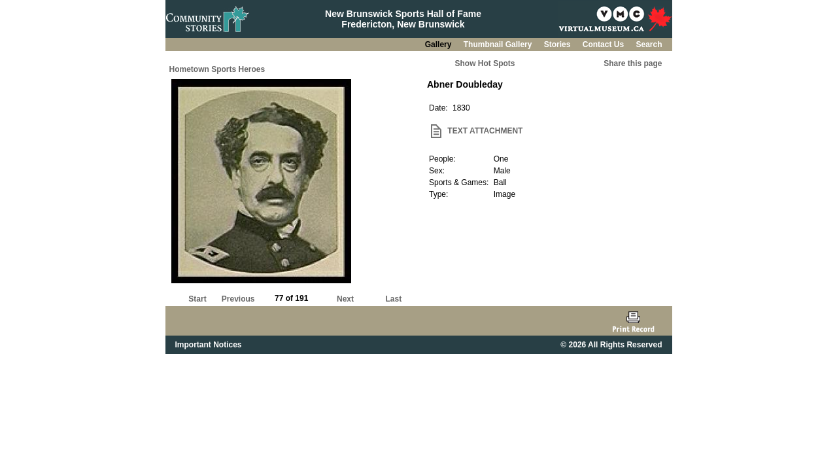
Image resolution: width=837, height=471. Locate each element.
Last (393, 299)
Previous (238, 299)
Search (649, 44)
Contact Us (604, 44)
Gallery (439, 44)
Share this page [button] (633, 63)
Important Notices (208, 344)
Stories (558, 44)
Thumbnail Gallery (499, 44)
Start (197, 299)
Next (345, 299)
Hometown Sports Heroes (217, 69)
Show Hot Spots (485, 63)
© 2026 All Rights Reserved (611, 344)
